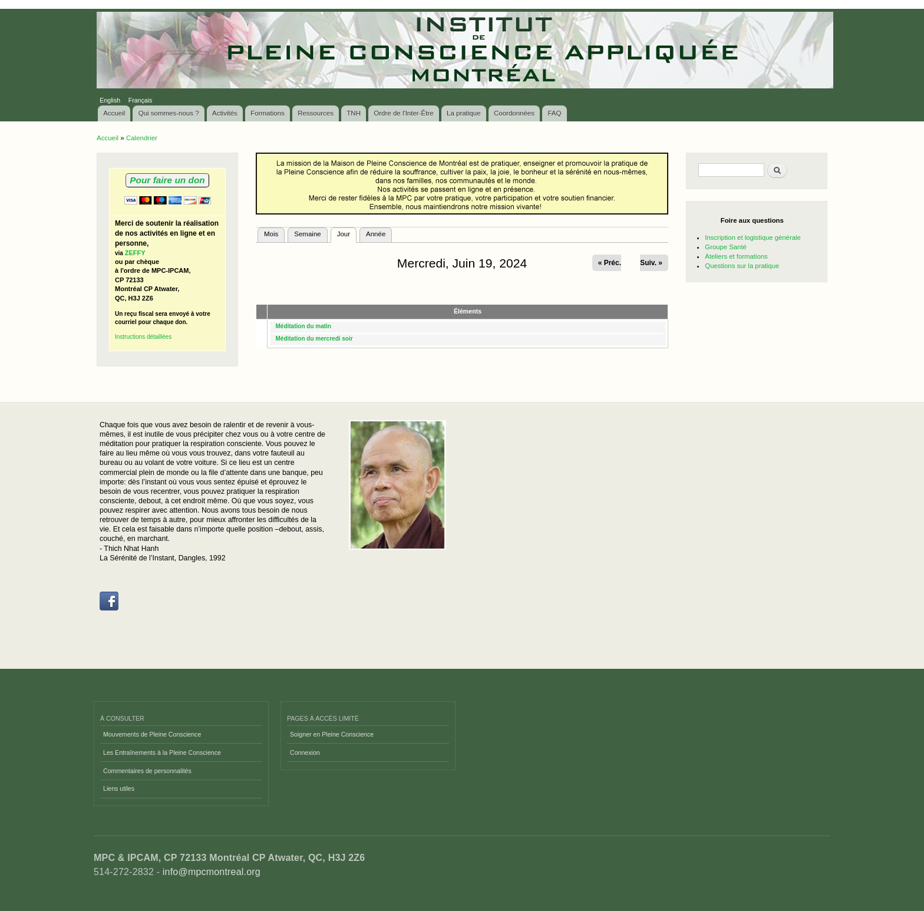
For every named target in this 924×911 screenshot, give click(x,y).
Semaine (307, 233)
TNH (353, 113)
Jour (347, 232)
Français (140, 100)
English (110, 100)
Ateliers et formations (736, 256)
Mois (271, 233)
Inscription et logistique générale (752, 237)
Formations (267, 113)
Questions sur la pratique (742, 265)
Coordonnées (514, 113)
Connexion (305, 752)
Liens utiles (118, 788)
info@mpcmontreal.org (211, 872)
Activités (224, 113)
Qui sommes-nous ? (168, 113)
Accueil (114, 113)
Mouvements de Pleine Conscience (152, 734)
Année (375, 233)
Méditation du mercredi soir (314, 338)
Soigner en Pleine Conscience (332, 734)
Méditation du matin (303, 326)
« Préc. (609, 263)
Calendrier (141, 137)
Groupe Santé (726, 246)
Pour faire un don (167, 180)
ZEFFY (135, 252)
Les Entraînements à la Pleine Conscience (162, 752)
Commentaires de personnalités (147, 770)
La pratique (464, 113)
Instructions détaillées (143, 337)
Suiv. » (651, 263)
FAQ (554, 113)
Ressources (316, 113)
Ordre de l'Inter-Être (403, 113)
